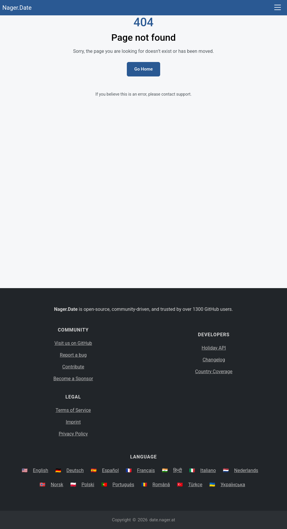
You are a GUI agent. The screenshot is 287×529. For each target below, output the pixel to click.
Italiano (208, 470)
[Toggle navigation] (277, 7)
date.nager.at (162, 520)
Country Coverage (213, 371)
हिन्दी (177, 470)
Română (161, 484)
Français (146, 470)
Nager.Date (17, 7)
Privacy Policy (73, 434)
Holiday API (214, 348)
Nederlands (246, 470)
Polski (87, 484)
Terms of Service (73, 410)
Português (123, 484)
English (40, 470)
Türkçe (195, 484)
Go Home (143, 69)
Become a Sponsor (73, 378)
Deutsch (74, 470)
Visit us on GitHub (73, 343)
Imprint (73, 422)
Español (110, 470)
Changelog (214, 360)
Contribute (73, 367)
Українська (233, 484)
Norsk (57, 484)
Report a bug (73, 355)
